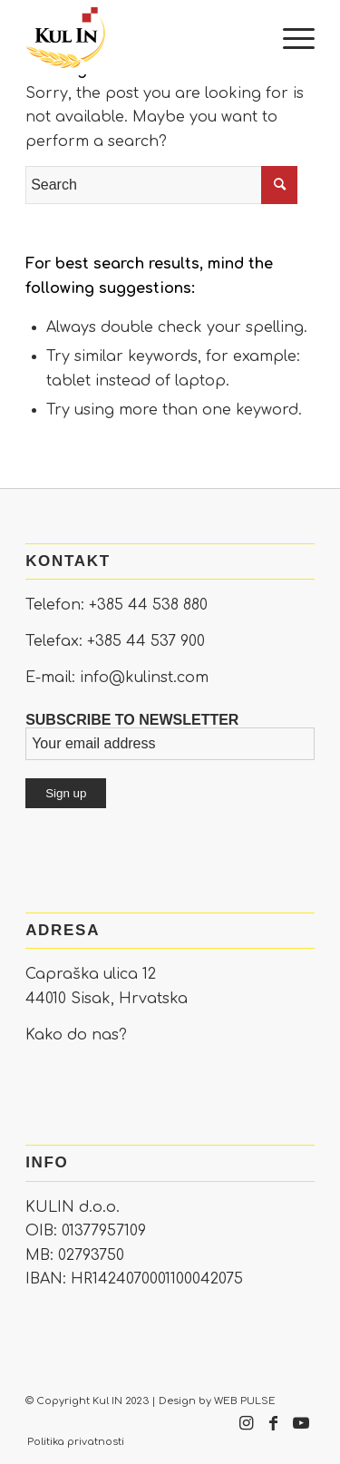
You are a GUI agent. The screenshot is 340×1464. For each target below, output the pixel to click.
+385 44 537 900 (146, 641)
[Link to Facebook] (273, 1432)
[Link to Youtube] (301, 1432)
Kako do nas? (76, 1035)
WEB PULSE (245, 1401)
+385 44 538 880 (148, 605)
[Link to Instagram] (246, 1432)
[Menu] (290, 37)
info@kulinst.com (144, 677)
